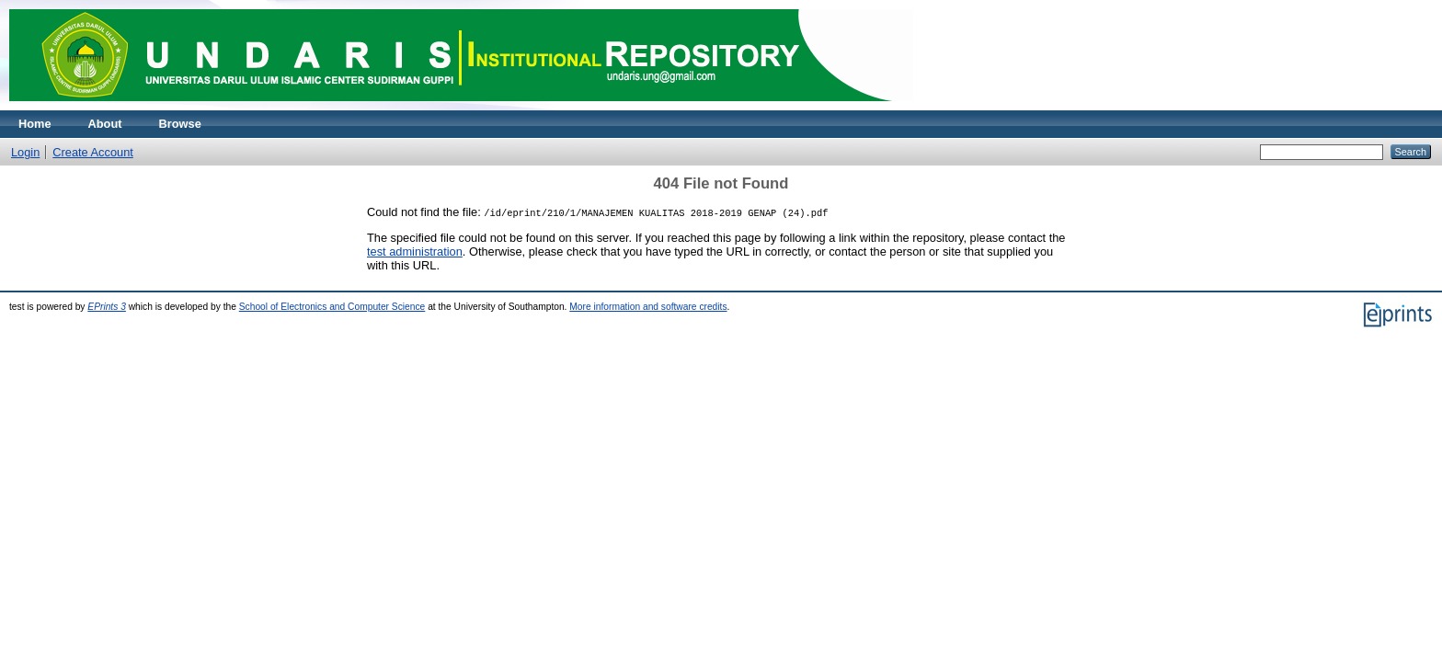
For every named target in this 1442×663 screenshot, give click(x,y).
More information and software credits (648, 307)
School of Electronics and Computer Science (332, 307)
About (105, 124)
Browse (180, 124)
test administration (415, 251)
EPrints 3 (106, 307)
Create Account (92, 152)
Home (35, 124)
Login (25, 152)
